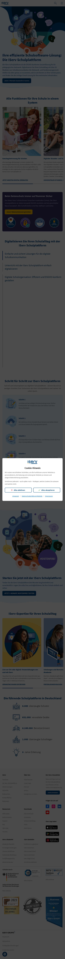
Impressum (49, 496)
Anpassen (15, 496)
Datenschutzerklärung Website (32, 496)
